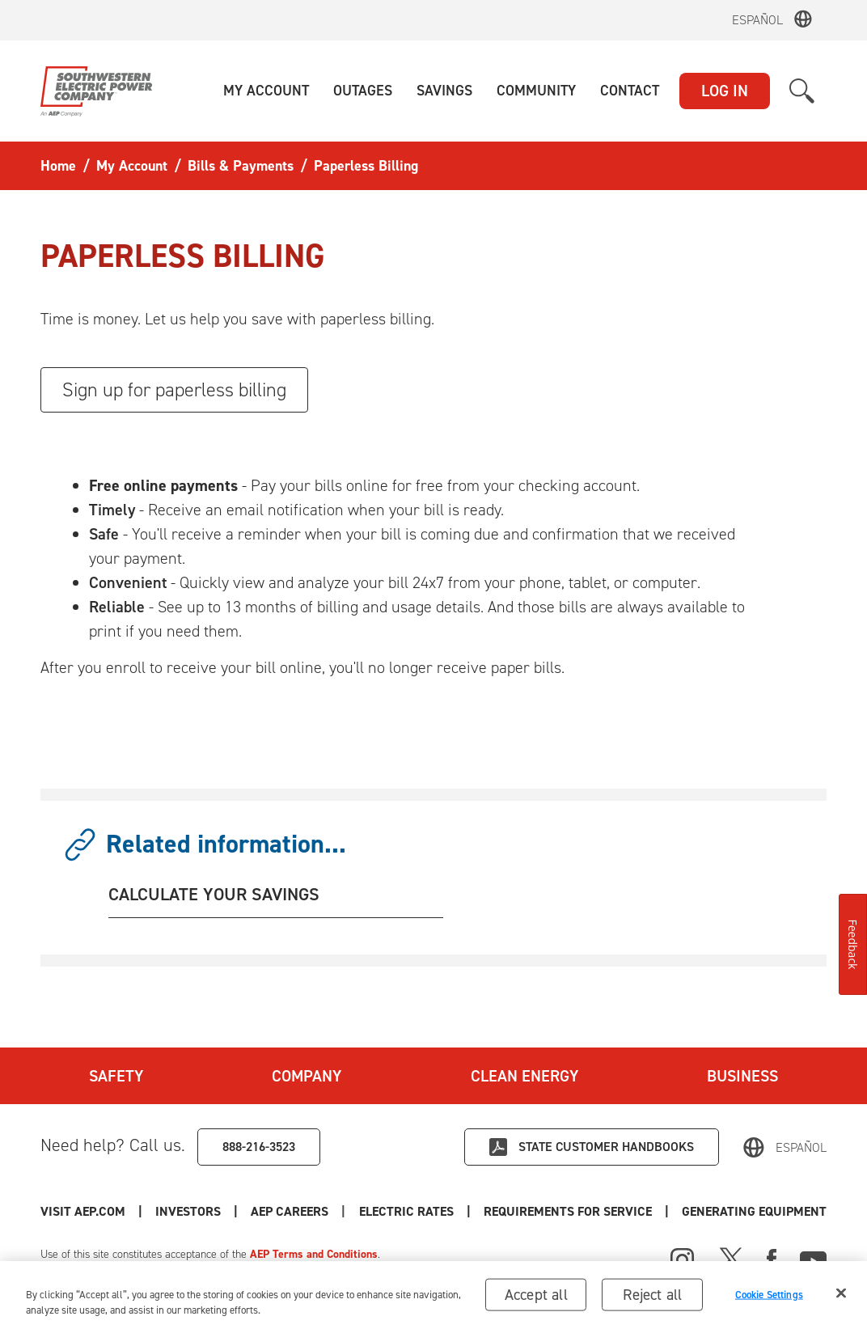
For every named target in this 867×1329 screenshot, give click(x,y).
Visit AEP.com (82, 1211)
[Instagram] (682, 1260)
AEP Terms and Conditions (314, 1254)
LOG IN (724, 90)
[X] (731, 1258)
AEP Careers (289, 1211)
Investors (188, 1211)
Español (757, 19)
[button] (266, 91)
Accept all (536, 1299)
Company (306, 1075)
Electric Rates (406, 1211)
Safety (116, 1075)
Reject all (652, 1299)
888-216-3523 (258, 1146)
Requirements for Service (568, 1211)
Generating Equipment (754, 1211)
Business (742, 1075)
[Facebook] (771, 1258)
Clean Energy (524, 1075)
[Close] (841, 1298)
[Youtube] (813, 1258)
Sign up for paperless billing (174, 390)
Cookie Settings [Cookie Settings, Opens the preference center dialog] (769, 1299)
